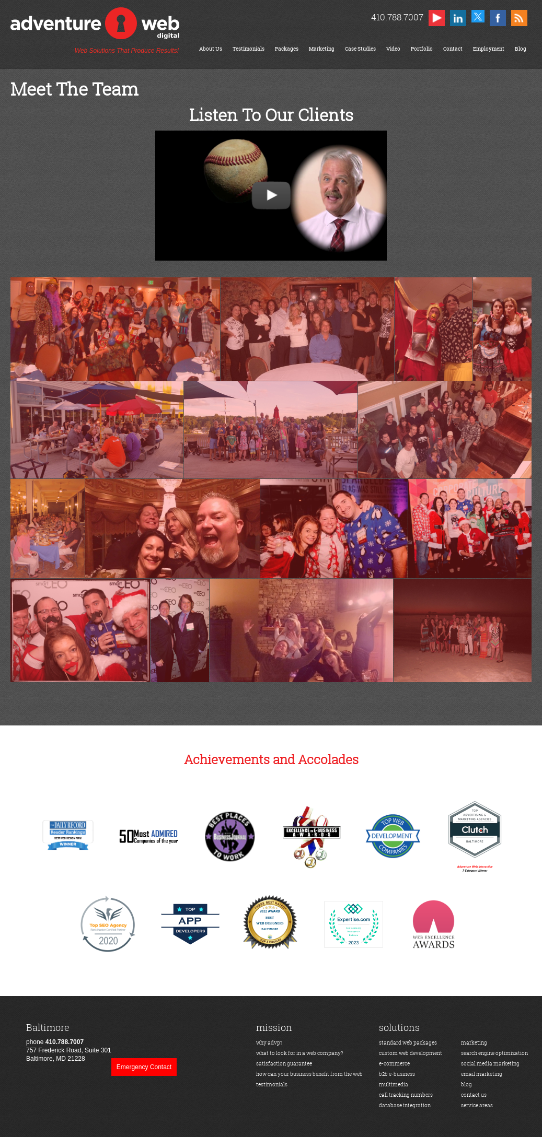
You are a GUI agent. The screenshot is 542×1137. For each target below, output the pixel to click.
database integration (405, 1105)
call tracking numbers (406, 1095)
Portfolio (422, 48)
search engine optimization (494, 1053)
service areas (477, 1105)
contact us (474, 1095)
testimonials (271, 1084)
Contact (453, 48)
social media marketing (490, 1063)
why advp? (269, 1042)
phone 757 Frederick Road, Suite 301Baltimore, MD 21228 (68, 1042)
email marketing (481, 1074)
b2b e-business (397, 1074)
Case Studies (360, 48)
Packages (286, 48)
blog (466, 1084)
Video (393, 48)
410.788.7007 (397, 17)
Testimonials (248, 48)
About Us (210, 48)
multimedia (393, 1084)
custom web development (410, 1053)
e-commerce (394, 1063)
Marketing (322, 48)
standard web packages (408, 1042)
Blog (520, 48)
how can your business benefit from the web (309, 1074)
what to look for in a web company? (299, 1053)
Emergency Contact (144, 1067)
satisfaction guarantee (284, 1063)
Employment (488, 48)
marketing (474, 1042)
